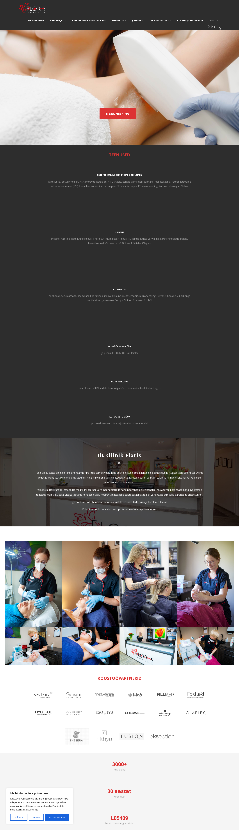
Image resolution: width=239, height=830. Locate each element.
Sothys (179, 194)
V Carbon (188, 190)
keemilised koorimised (201, 181)
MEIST (213, 20)
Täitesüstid (39, 181)
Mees (96, 181)
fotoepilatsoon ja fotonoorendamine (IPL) (51, 194)
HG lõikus (120, 186)
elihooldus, (176, 190)
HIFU (53, 186)
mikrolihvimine (169, 186)
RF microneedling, (62, 203)
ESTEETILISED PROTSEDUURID (89, 20)
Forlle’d (208, 194)
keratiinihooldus (105, 190)
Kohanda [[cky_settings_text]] (18, 817)
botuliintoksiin (55, 181)
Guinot (188, 194)
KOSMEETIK (119, 20)
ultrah (166, 190)
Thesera (198, 194)
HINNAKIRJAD (58, 20)
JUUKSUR (137, 20)
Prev (4, 88)
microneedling (204, 186)
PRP (67, 181)
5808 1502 (42, 645)
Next (235, 88)
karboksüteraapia (47, 208)
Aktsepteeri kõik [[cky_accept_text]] (57, 817)
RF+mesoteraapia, (41, 203)
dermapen (64, 199)
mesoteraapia (62, 190)
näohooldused (168, 181)
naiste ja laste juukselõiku (117, 181)
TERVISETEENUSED (160, 20)
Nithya (62, 208)
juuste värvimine (136, 186)
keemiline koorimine (45, 199)
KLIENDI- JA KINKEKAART (190, 20)
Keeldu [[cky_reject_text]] (36, 817)
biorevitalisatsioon (38, 186)
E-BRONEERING (36, 20)
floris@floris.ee (196, 645)
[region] (39, 806)
